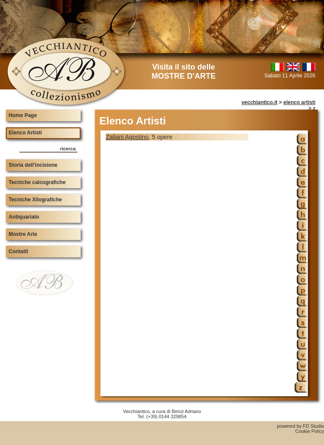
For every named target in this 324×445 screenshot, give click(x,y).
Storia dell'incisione (33, 165)
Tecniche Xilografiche (35, 200)
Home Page (23, 115)
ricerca (68, 148)
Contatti (18, 251)
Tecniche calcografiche (37, 182)
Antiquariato (24, 217)
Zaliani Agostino (127, 137)
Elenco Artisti (25, 133)
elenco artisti (299, 102)
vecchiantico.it (259, 102)
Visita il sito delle (184, 71)
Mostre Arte (23, 234)
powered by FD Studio (300, 426)
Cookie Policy (309, 431)
